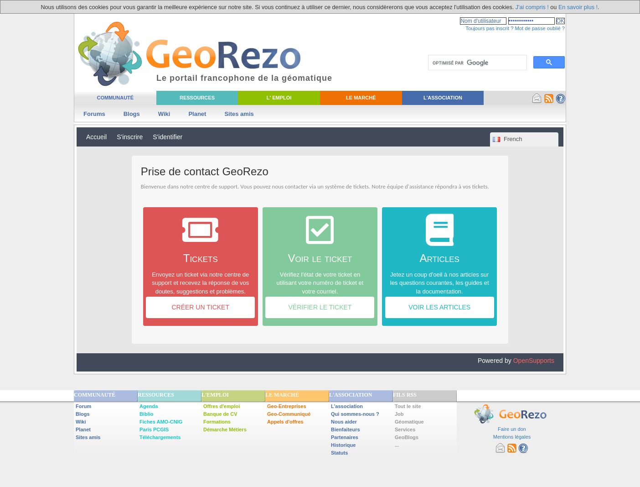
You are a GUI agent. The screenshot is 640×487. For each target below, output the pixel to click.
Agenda (148, 406)
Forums (94, 113)
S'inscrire (130, 137)
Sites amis (238, 113)
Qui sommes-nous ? (355, 414)
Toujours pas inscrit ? (489, 28)
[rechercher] (477, 63)
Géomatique (409, 421)
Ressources (197, 97)
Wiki (164, 113)
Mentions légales (512, 437)
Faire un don (512, 429)
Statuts (339, 453)
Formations (217, 421)
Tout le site (408, 406)
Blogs (132, 113)
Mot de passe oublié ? (540, 28)
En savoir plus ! (578, 7)
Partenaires (344, 437)
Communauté (115, 97)
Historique (343, 445)
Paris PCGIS (154, 429)
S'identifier (167, 137)
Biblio (146, 414)
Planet (197, 113)
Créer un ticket (200, 307)
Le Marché (361, 97)
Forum (83, 406)
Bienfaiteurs (345, 429)
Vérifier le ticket (319, 307)
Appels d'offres (285, 421)
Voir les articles (439, 307)
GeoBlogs (406, 437)
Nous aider (344, 421)
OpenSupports (533, 360)
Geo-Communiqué (288, 414)
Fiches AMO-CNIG (160, 421)
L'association (347, 406)
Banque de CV (220, 414)
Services (405, 429)
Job (399, 414)
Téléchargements (160, 437)
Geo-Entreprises (286, 406)
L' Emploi (279, 97)
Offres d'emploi (221, 406)
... (397, 445)
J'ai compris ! (532, 7)
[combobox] (524, 139)
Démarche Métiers (225, 429)
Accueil (96, 137)
